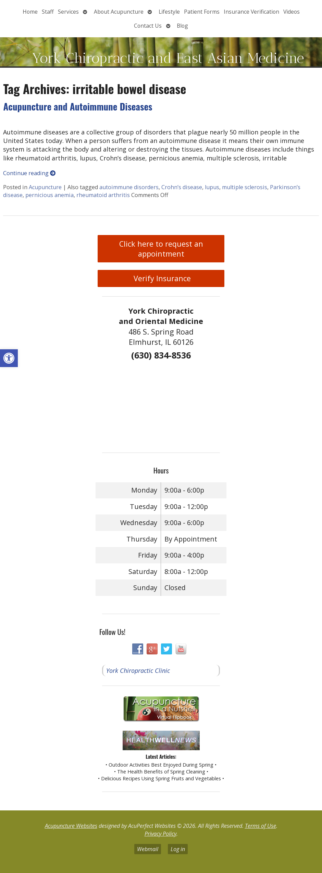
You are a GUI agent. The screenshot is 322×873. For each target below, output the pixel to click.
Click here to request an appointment (161, 249)
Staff (48, 11)
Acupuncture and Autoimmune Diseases (77, 106)
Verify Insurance (161, 278)
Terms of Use (260, 826)
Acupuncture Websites (71, 826)
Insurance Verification (251, 11)
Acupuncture (45, 187)
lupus (212, 187)
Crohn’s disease (181, 187)
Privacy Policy (160, 833)
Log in (178, 849)
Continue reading (29, 173)
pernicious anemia (49, 195)
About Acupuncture (119, 11)
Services (68, 11)
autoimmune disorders (129, 187)
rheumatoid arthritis (103, 195)
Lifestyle (169, 11)
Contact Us (148, 25)
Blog (182, 25)
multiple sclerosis (244, 187)
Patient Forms (202, 11)
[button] (9, 358)
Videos (291, 11)
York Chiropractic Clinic (138, 670)
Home (30, 11)
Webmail (147, 849)
